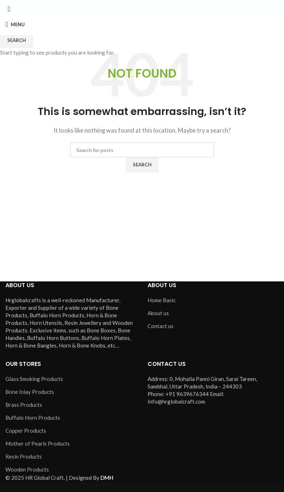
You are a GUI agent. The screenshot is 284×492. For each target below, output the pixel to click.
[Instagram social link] (142, 7)
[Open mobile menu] (15, 24)
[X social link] (133, 7)
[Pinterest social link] (159, 7)
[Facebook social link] (125, 7)
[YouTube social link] (150, 7)
